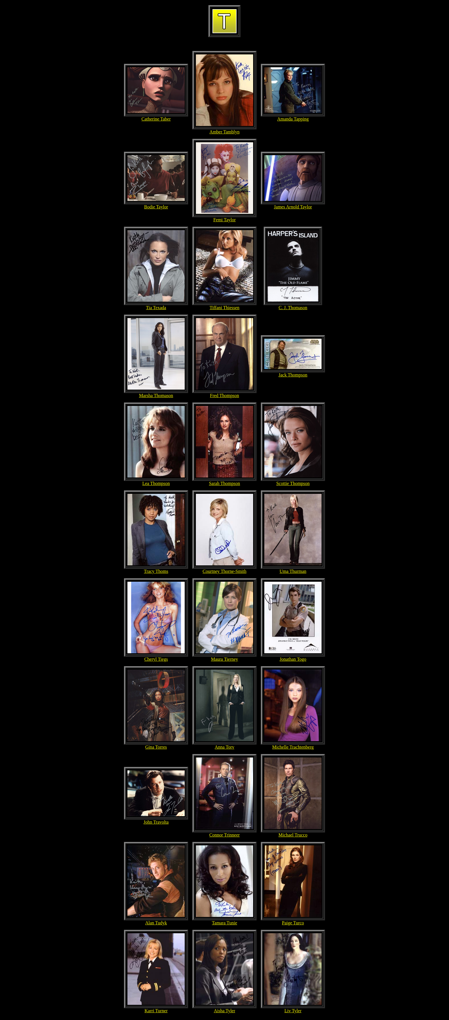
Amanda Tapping (293, 119)
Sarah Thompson (224, 483)
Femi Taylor (224, 219)
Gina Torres (156, 747)
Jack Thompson (293, 374)
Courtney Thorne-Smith (224, 571)
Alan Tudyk (156, 922)
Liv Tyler (292, 1010)
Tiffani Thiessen (224, 307)
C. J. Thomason (293, 307)
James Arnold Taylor (293, 206)
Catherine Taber (156, 119)
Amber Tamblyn (225, 131)
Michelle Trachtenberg (293, 747)
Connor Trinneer (224, 834)
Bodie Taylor (156, 206)
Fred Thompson (224, 395)
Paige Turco (293, 922)
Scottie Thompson (293, 483)
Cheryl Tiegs (156, 659)
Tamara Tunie (224, 922)
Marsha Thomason (156, 395)
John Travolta (156, 822)
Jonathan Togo (292, 659)
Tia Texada (156, 307)
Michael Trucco (293, 834)
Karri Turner (156, 1010)
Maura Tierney (224, 659)
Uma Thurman (292, 571)
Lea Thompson (156, 483)
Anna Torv (224, 747)
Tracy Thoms (156, 571)
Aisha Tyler (224, 1010)
